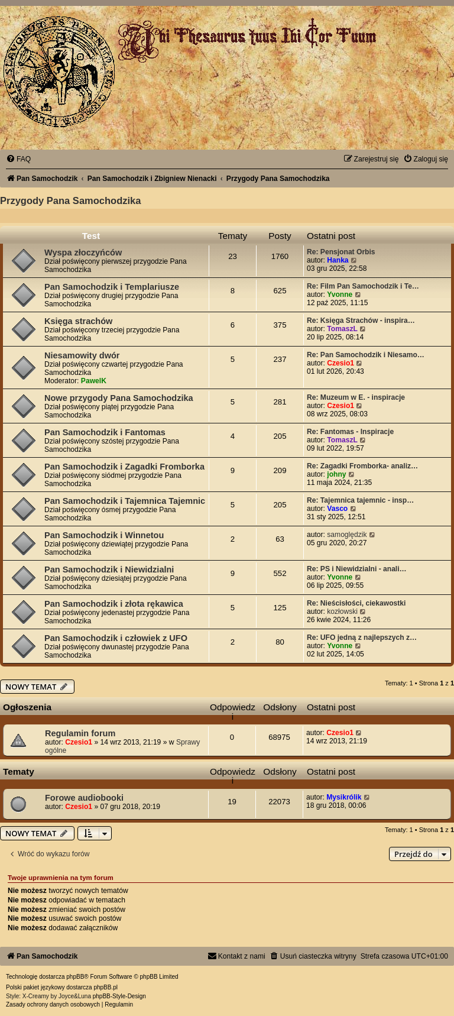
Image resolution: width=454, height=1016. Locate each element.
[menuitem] (18, 159)
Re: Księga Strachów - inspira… (361, 320)
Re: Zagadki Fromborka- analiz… (362, 466)
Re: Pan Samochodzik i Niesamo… (365, 355)
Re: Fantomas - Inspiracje (350, 432)
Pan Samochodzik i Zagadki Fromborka (124, 466)
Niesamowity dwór (81, 355)
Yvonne (339, 294)
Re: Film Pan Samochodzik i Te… (363, 286)
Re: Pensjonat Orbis (341, 252)
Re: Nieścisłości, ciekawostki (356, 603)
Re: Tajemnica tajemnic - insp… (360, 500)
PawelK (93, 381)
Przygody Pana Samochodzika (70, 200)
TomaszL (342, 329)
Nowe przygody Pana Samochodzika (118, 398)
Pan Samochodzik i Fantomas (105, 432)
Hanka (337, 260)
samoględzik (347, 534)
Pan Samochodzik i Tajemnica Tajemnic (124, 501)
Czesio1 (340, 363)
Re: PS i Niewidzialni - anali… (357, 569)
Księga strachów (78, 321)
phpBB (75, 976)
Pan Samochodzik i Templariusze (111, 287)
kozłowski (342, 611)
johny (336, 474)
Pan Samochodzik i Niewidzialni (109, 569)
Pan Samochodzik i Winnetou (104, 535)
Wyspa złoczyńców (83, 252)
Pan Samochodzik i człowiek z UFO (115, 638)
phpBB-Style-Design (119, 996)
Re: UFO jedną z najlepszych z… (362, 637)
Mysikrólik (343, 797)
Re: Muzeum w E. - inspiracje (356, 397)
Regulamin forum (80, 733)
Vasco (337, 508)
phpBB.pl (105, 987)
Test (91, 236)
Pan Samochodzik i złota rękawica (113, 604)
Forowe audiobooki (84, 798)
